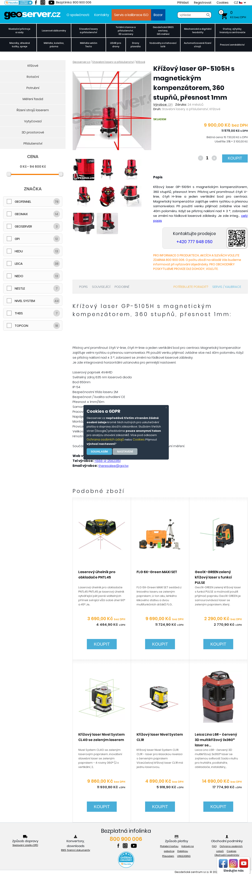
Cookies (139, 439)
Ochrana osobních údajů (105, 439)
